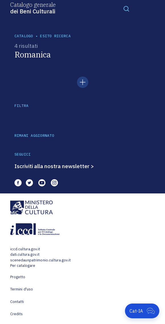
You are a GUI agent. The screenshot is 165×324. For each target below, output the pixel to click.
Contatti (17, 301)
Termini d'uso (21, 289)
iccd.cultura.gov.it (25, 249)
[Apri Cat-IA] (142, 311)
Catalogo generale (33, 8)
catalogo (23, 36)
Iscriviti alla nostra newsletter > (54, 166)
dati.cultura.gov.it (24, 254)
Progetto (18, 277)
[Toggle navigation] (126, 8)
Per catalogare (22, 265)
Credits (16, 313)
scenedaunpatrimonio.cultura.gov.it (40, 260)
